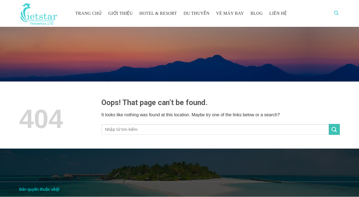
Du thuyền (197, 13)
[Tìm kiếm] (336, 13)
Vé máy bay (230, 13)
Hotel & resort (158, 13)
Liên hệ (278, 13)
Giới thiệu (120, 13)
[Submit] (334, 129)
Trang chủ (88, 13)
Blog (256, 13)
